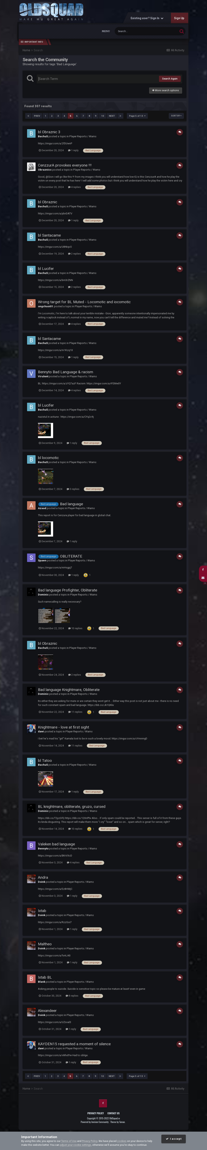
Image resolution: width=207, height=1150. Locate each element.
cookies (121, 1141)
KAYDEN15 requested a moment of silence (74, 1044)
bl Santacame (49, 235)
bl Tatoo (45, 760)
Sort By (176, 116)
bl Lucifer (46, 268)
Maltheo (45, 944)
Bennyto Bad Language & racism (65, 372)
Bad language (71, 503)
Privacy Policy (95, 1113)
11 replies (75, 711)
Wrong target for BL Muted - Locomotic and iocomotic (84, 302)
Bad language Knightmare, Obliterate (69, 689)
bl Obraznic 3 (49, 132)
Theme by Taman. (117, 1122)
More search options (165, 90)
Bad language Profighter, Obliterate (67, 590)
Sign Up (179, 18)
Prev (37, 115)
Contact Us (113, 1113)
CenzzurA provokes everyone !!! (64, 165)
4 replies (74, 187)
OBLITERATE (71, 556)
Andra (43, 877)
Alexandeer (47, 1010)
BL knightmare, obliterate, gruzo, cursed (71, 806)
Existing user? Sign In (147, 18)
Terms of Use (69, 1141)
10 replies (75, 628)
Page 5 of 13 (137, 115)
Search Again (170, 78)
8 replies (72, 995)
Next (112, 115)
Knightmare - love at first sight (63, 727)
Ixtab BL (45, 977)
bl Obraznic (47, 202)
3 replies (73, 489)
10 (102, 115)
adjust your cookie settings (75, 1144)
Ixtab (42, 910)
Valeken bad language (56, 844)
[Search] (136, 31)
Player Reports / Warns (82, 136)
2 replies (74, 253)
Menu (106, 31)
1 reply (73, 150)
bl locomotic (48, 457)
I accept (173, 1138)
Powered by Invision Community (95, 1122)
